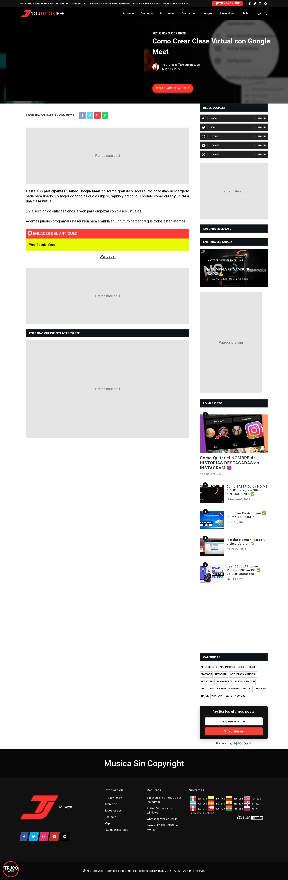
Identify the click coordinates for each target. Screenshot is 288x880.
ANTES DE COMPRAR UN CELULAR (225, 260)
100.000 (210, 145)
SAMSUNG (234, 688)
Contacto (110, 817)
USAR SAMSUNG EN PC (176, 3)
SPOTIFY (247, 688)
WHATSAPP (217, 696)
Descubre (146, 13)
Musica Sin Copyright (144, 763)
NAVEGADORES (224, 681)
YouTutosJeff (171, 64)
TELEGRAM (260, 688)
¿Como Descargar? (116, 829)
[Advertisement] (107, 156)
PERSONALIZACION (245, 681)
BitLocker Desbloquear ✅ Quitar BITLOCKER (246, 515)
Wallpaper (108, 256)
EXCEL (252, 667)
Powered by (234, 743)
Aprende (128, 13)
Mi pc (108, 823)
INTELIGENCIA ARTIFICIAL (243, 674)
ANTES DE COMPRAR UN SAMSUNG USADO (44, 3)
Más (246, 13)
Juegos (208, 13)
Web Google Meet (42, 245)
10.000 (210, 136)
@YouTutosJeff (190, 64)
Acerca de (111, 804)
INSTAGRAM (221, 674)
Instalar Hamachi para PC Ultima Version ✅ (246, 541)
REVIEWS (221, 688)
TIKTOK (205, 696)
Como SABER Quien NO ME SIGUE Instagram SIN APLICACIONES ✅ (247, 490)
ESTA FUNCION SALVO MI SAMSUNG (110, 3)
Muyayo (65, 807)
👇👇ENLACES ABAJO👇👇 (172, 88)
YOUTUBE (240, 696)
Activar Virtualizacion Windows (160, 810)
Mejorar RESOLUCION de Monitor (162, 827)
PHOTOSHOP (207, 688)
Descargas (188, 13)
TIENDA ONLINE (227, 3)
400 (208, 127)
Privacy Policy (113, 797)
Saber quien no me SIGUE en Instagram (164, 800)
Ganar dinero (227, 13)
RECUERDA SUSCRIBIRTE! (169, 33)
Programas (167, 13)
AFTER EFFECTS (209, 667)
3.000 (209, 118)
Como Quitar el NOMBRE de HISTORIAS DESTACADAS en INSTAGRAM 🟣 (229, 463)
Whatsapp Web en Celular (162, 819)
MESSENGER (207, 681)
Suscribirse (233, 731)
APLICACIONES (227, 667)
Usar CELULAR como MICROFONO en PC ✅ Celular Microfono (243, 570)
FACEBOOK (206, 674)
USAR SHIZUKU (79, 3)
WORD (229, 696)
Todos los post (114, 810)
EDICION (242, 667)
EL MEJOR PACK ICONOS (147, 3)
